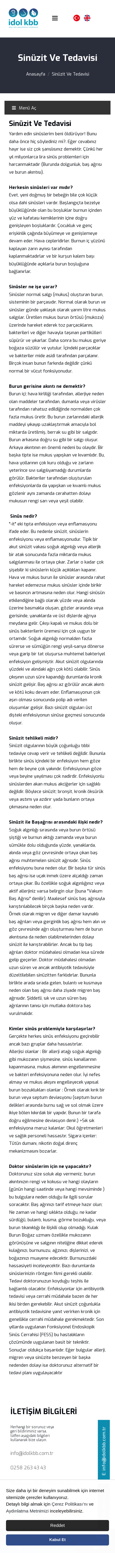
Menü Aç (24, 108)
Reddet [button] (57, 1525)
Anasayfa (35, 74)
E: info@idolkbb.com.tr (104, 1450)
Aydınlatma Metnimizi (27, 1510)
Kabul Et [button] (57, 1539)
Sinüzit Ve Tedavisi (70, 74)
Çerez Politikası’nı (70, 1504)
